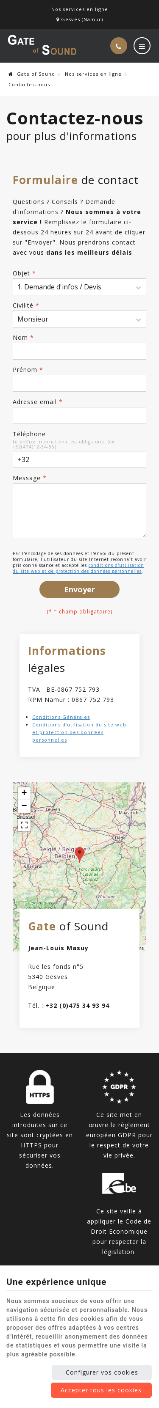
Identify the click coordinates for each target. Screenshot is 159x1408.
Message (30, 478)
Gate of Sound (31, 74)
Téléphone (29, 434)
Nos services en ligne (93, 74)
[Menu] (142, 45)
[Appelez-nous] (118, 45)
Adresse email (38, 402)
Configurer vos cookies (102, 1372)
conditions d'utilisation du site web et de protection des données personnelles (78, 568)
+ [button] (24, 793)
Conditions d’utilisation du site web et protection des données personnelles (79, 732)
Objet (24, 273)
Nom (23, 337)
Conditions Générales (61, 717)
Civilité (26, 305)
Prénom (28, 370)
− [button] (24, 806)
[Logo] (42, 45)
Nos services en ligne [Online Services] (79, 9)
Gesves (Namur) (79, 19)
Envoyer (79, 589)
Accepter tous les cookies (101, 1390)
